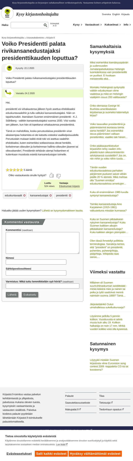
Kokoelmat (111, 24)
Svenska (106, 14)
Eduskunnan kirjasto (69, 186)
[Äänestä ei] (58, 176)
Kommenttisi (13, 229)
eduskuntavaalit (13, 195)
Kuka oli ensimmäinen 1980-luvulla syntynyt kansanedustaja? (109, 194)
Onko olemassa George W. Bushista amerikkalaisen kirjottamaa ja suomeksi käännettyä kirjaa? (109, 110)
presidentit (62, 195)
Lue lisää (60, 445)
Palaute (69, 395)
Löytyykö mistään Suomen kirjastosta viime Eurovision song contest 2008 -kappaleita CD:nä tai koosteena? (109, 364)
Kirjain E (50, 37)
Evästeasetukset (19, 453)
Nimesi (10, 257)
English (116, 14)
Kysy (76, 24)
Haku (5, 24)
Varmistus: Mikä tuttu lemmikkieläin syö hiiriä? (34, 281)
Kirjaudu (125, 14)
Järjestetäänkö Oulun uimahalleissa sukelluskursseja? (107, 306)
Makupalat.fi (71, 409)
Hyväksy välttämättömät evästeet (96, 453)
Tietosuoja (104, 402)
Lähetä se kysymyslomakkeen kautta (62, 210)
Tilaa (101, 395)
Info (126, 24)
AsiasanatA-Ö (54, 24)
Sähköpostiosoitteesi (18, 268)
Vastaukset (92, 24)
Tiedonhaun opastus (110, 409)
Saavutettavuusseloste (77, 402)
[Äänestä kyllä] (52, 175)
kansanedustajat (39, 195)
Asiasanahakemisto (35, 37)
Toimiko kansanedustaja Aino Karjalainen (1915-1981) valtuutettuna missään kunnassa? (108, 207)
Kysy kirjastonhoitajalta (13, 37)
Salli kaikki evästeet (51, 453)
